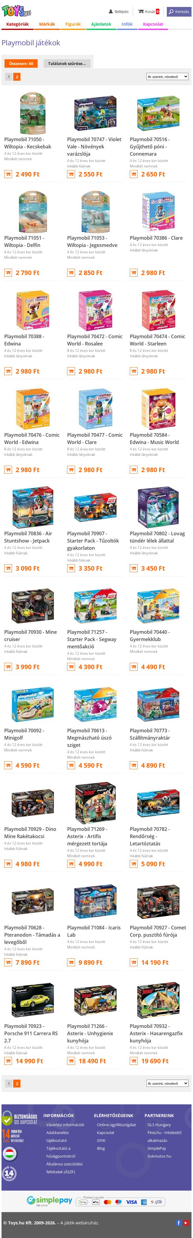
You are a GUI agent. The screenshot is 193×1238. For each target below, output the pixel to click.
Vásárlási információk (65, 1124)
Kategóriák (17, 24)
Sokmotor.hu (159, 1156)
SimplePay (157, 1148)
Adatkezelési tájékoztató (57, 1136)
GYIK (101, 1140)
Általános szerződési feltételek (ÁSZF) (64, 1168)
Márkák (47, 24)
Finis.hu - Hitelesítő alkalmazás (165, 1136)
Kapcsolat (153, 24)
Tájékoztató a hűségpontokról (60, 1152)
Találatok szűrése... (67, 63)
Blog (101, 1148)
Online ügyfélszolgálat (116, 1124)
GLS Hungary (159, 1124)
